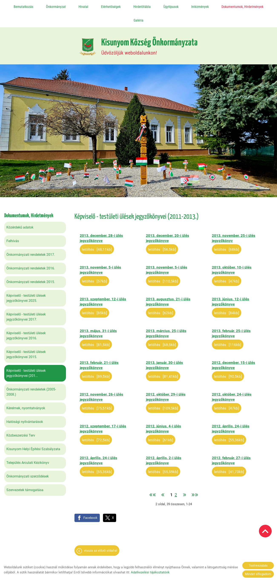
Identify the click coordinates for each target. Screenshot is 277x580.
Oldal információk (102, 556)
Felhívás (12, 225)
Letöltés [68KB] (226, 233)
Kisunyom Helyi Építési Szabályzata (33, 433)
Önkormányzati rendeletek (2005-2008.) (31, 376)
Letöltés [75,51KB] (97, 392)
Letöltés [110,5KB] (163, 265)
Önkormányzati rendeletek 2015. (30, 266)
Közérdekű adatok (19, 212)
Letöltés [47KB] (226, 265)
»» (194, 479)
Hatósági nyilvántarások (24, 406)
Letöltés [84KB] (226, 297)
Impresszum (169, 556)
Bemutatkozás (23, 7)
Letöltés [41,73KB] (229, 456)
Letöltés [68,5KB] (162, 329)
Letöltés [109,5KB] (163, 392)
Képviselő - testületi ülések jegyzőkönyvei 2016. (26, 319)
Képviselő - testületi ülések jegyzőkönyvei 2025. (26, 282)
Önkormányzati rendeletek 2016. (30, 252)
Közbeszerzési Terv (20, 420)
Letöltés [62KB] (160, 297)
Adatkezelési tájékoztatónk (150, 572)
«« (152, 479)
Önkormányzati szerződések (27, 461)
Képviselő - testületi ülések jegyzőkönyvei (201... (26, 357)
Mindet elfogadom (258, 574)
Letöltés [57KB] (94, 265)
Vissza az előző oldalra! (100, 535)
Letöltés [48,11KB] (97, 233)
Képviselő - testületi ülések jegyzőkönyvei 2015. (26, 338)
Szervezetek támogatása (24, 474)
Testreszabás (258, 565)
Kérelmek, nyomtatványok (25, 392)
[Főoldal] (87, 31)
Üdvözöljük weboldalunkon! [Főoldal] (149, 31)
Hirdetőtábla (142, 7)
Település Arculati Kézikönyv (27, 447)
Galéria (138, 20)
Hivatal (83, 7)
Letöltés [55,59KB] (163, 456)
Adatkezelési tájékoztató (138, 556)
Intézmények (200, 7)
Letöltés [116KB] (227, 329)
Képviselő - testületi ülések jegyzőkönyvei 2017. (26, 301)
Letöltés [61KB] (160, 424)
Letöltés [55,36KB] (229, 424)
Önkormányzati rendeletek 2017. (30, 239)
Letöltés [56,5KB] (162, 233)
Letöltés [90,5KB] (228, 361)
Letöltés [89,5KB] (96, 361)
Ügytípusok (170, 7)
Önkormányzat (56, 7)
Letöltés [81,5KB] (96, 329)
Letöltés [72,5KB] (96, 424)
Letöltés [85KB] (94, 297)
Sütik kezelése (193, 556)
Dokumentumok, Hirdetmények (242, 7)
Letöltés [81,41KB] (163, 361)
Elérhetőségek (111, 7)
